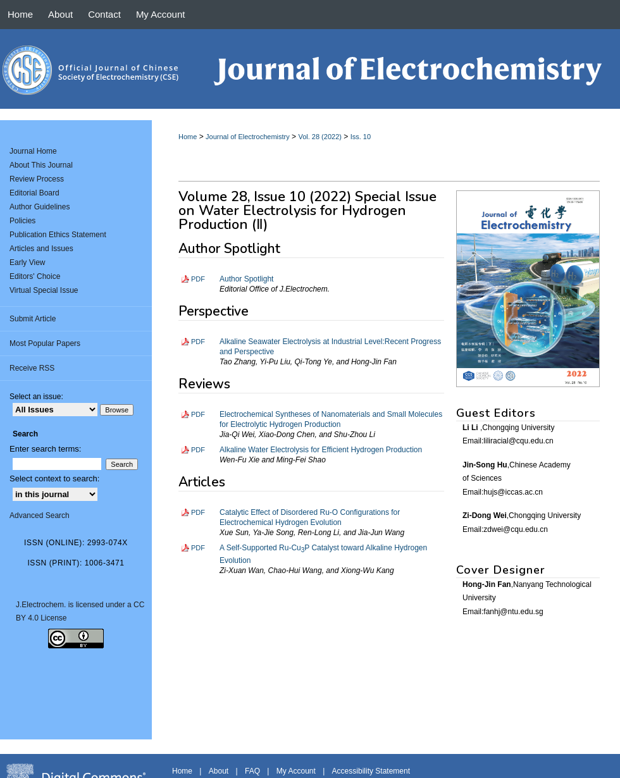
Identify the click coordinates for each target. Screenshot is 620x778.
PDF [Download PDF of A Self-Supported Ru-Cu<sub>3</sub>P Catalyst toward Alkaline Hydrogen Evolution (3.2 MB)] (198, 548)
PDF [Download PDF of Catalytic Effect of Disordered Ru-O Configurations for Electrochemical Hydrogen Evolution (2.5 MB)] (198, 512)
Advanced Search (39, 515)
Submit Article (32, 318)
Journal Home (33, 151)
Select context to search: (54, 478)
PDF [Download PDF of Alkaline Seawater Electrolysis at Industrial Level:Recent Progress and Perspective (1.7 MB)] (198, 341)
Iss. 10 (360, 136)
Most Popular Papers (44, 343)
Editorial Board (34, 192)
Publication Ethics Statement (57, 234)
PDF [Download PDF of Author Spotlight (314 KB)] (198, 279)
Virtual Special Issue (43, 290)
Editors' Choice (34, 276)
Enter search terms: (45, 449)
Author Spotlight (246, 279)
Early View (27, 262)
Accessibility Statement (371, 771)
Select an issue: (36, 396)
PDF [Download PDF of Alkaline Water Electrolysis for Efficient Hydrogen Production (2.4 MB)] (198, 450)
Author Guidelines (39, 206)
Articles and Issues (41, 248)
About (218, 771)
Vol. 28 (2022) (320, 136)
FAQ (252, 771)
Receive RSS (31, 368)
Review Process (36, 179)
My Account (296, 771)
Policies (22, 220)
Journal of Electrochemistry (248, 136)
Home (187, 136)
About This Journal (41, 165)
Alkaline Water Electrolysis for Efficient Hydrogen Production (321, 449)
